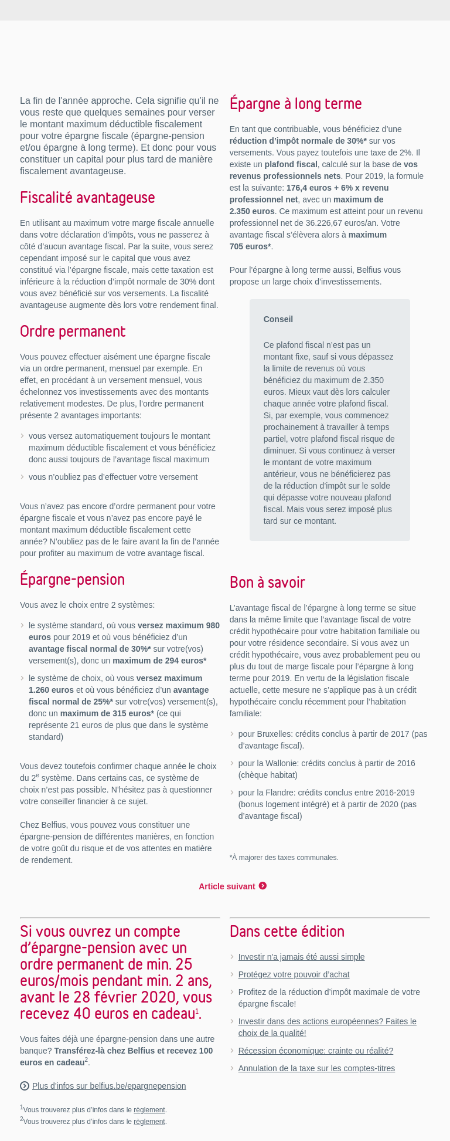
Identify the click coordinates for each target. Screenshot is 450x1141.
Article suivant (227, 886)
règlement (149, 1110)
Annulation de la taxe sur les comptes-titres (317, 1068)
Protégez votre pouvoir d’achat (294, 974)
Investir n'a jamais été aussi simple (301, 956)
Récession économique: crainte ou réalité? (316, 1050)
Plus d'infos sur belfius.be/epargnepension (109, 1086)
